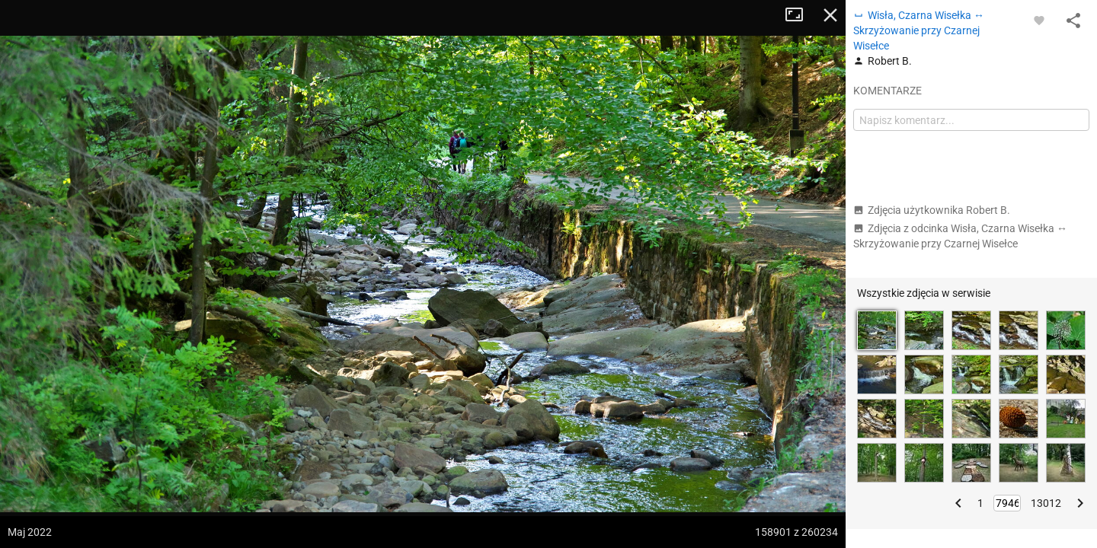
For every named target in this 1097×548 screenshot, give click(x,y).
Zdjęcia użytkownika (931, 210)
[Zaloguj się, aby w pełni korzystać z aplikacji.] (1039, 20)
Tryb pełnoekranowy (800, 15)
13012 (1046, 503)
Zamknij (830, 15)
